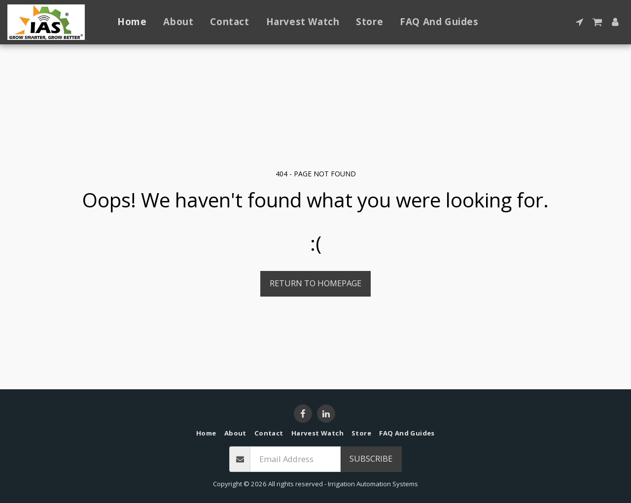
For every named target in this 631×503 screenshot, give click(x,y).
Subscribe (371, 458)
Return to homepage (315, 283)
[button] (579, 22)
